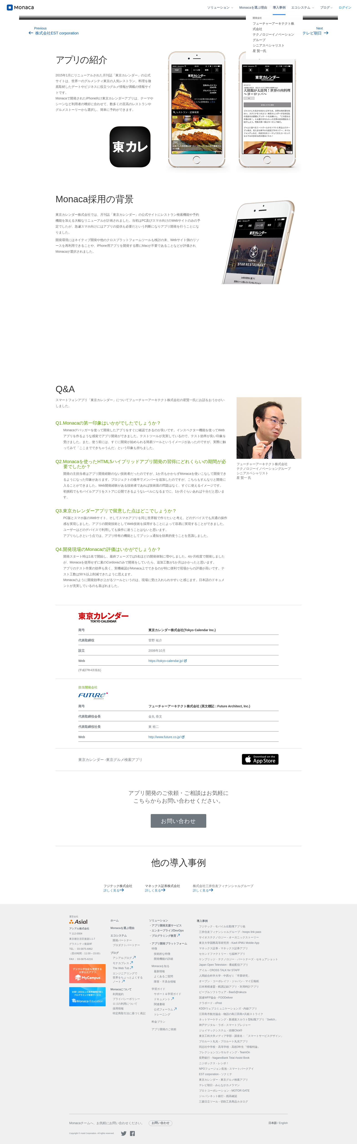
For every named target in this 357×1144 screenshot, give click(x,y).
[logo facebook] (132, 1135)
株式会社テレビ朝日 (307, 33)
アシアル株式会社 (79, 928)
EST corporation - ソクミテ (215, 1074)
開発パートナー (122, 940)
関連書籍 (159, 1004)
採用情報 (118, 1008)
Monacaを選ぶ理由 (253, 7)
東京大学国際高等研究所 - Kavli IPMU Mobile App (229, 942)
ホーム (114, 920)
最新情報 (159, 971)
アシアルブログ (124, 958)
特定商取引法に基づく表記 (129, 1013)
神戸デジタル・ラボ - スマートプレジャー (225, 1025)
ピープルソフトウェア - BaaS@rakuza (222, 992)
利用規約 (118, 994)
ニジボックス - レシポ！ (214, 1063)
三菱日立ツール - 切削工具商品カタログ (223, 1101)
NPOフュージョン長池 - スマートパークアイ (226, 1068)
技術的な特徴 (162, 953)
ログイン (345, 7)
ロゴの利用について (125, 1003)
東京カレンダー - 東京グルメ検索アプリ (223, 1079)
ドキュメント (164, 999)
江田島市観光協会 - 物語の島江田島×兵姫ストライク (231, 1014)
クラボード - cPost (210, 1003)
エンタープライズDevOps (168, 930)
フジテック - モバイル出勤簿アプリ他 (222, 926)
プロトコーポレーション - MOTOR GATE (224, 1090)
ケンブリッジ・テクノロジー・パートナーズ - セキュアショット (238, 959)
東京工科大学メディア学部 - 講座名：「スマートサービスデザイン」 (241, 1036)
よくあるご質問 (163, 976)
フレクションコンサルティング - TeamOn (224, 1052)
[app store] (260, 759)
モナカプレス (123, 963)
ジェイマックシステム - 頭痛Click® (220, 1030)
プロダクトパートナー (126, 945)
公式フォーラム (165, 1009)
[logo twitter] (124, 1135)
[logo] (20, 7)
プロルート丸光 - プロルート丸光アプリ (223, 1041)
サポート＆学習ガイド (167, 994)
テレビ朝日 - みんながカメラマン (219, 1085)
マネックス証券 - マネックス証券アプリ (223, 948)
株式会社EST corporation (54, 33)
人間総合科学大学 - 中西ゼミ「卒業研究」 (225, 975)
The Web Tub (123, 968)
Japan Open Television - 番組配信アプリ (223, 964)
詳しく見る (114, 890)
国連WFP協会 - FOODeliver (216, 997)
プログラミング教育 (166, 935)
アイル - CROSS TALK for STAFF (219, 970)
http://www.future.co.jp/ (166, 737)
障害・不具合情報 (165, 981)
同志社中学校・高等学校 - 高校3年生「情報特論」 (229, 1046)
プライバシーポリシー (126, 999)
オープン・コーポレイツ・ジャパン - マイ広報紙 (229, 981)
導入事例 (279, 7)
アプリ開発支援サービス (167, 925)
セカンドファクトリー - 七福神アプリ (222, 953)
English (283, 1123)
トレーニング (162, 1014)
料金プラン (158, 1021)
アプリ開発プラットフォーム (169, 943)
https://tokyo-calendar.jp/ (167, 661)
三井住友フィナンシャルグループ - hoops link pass (230, 932)
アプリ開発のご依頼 (164, 1029)
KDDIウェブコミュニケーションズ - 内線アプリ (228, 1008)
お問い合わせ (178, 821)
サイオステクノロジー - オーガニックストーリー (229, 937)
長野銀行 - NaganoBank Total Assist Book (224, 1057)
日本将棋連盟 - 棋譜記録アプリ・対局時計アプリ (229, 986)
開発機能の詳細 (163, 958)
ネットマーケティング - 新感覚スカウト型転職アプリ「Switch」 (238, 1019)
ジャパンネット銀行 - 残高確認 (218, 1096)
